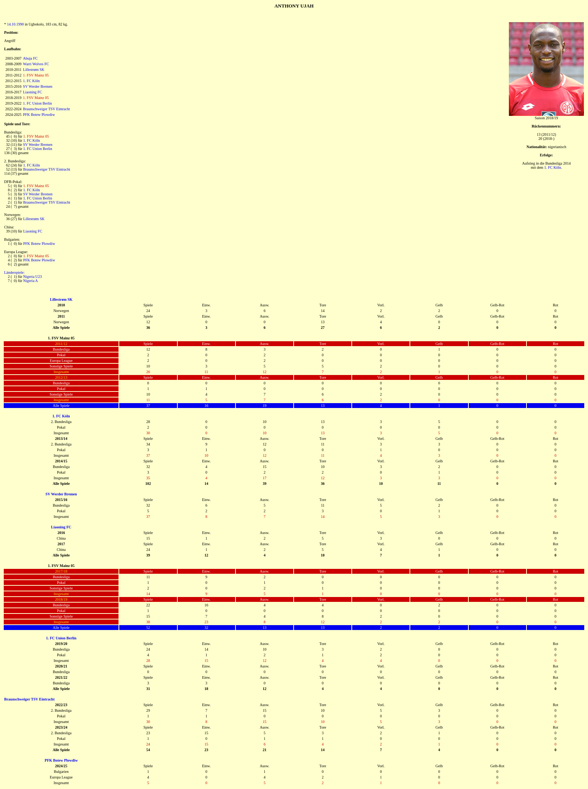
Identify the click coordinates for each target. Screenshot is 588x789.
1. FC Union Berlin (37, 103)
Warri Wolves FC (36, 64)
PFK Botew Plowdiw (39, 114)
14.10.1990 (15, 24)
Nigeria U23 (32, 276)
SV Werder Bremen (37, 86)
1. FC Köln (31, 81)
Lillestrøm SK (33, 70)
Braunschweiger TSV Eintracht (46, 109)
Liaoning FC (32, 92)
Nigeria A (30, 281)
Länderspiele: (14, 272)
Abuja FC (30, 58)
